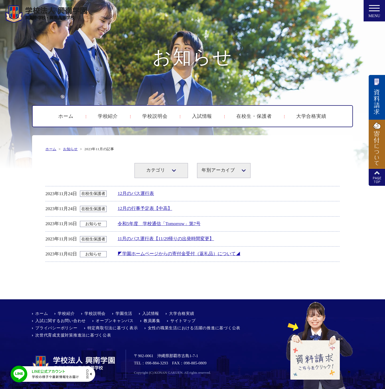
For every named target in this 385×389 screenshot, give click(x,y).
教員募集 (152, 321)
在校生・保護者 (254, 116)
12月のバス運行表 (136, 193)
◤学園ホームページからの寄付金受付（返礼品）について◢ (179, 253)
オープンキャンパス (115, 321)
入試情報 (202, 116)
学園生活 (124, 313)
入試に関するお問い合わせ (60, 321)
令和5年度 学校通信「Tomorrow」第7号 (159, 223)
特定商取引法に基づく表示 (112, 328)
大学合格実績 (311, 116)
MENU (374, 13)
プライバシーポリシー (56, 328)
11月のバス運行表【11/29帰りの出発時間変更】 (166, 238)
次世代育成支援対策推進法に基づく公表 (73, 335)
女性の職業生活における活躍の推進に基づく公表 (194, 328)
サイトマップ (183, 321)
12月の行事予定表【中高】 (145, 208)
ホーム (66, 116)
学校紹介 (108, 116)
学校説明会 (155, 116)
